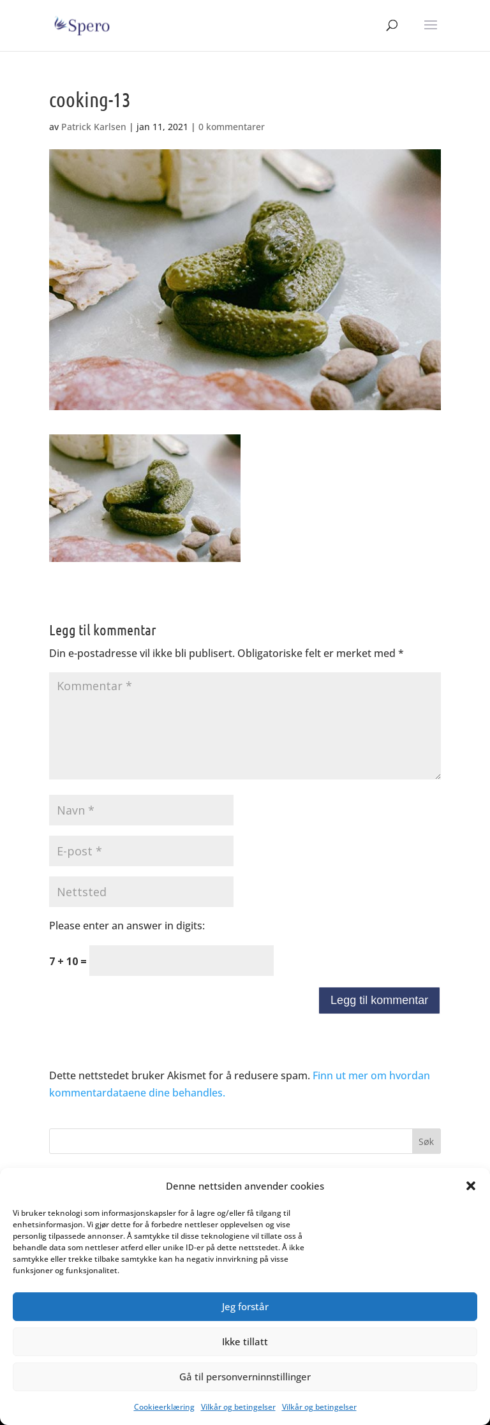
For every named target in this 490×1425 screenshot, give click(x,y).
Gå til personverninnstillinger (245, 1376)
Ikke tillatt (245, 1341)
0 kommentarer (231, 127)
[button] (470, 1185)
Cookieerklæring (164, 1406)
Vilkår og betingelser (238, 1406)
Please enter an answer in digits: (127, 926)
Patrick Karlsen (93, 127)
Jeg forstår (245, 1306)
